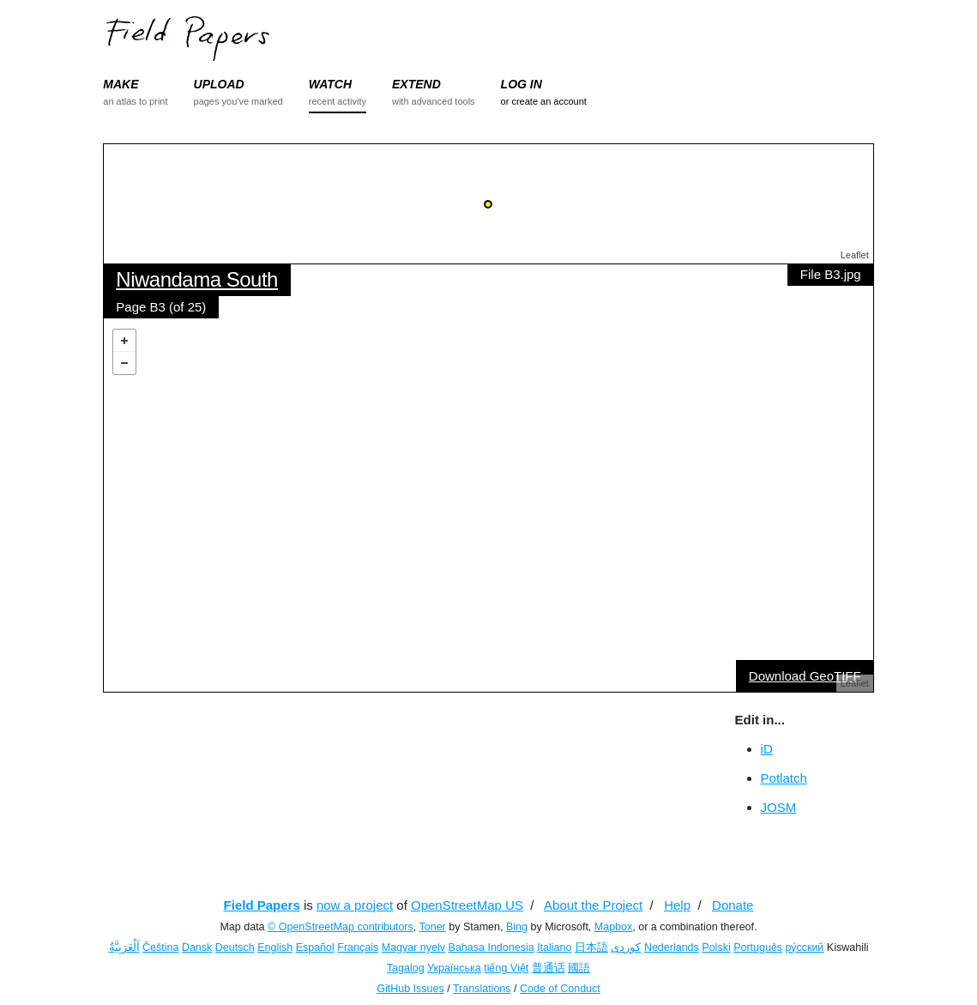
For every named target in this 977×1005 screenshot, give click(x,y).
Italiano (554, 947)
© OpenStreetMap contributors (340, 927)
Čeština (160, 947)
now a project (355, 905)
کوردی (626, 947)
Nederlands (671, 947)
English (274, 947)
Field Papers (262, 905)
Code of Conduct (560, 989)
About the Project (593, 905)
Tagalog (406, 968)
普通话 (548, 968)
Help (677, 905)
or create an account (544, 101)
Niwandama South (197, 279)
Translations (482, 989)
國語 (579, 968)
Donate (732, 905)
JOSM (779, 807)
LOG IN (521, 84)
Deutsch (235, 947)
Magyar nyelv (413, 947)
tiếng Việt (506, 968)
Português (757, 947)
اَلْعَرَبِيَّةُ (124, 947)
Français (357, 947)
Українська (454, 968)
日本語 (591, 947)
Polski (716, 947)
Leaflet (855, 255)
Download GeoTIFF (805, 676)
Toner (432, 927)
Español (315, 947)
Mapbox (613, 927)
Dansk (197, 947)
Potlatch (784, 778)
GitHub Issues (410, 989)
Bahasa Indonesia (491, 947)
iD (767, 749)
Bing (517, 927)
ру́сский (805, 947)
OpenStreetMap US (467, 905)
